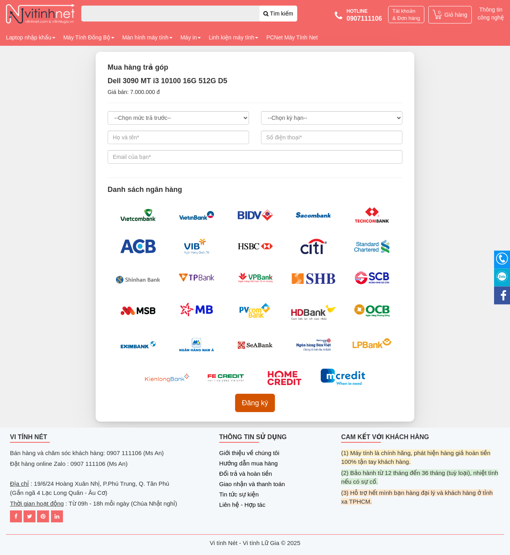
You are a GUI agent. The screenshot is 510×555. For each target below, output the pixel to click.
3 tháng (331, 118)
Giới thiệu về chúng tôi (249, 452)
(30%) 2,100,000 (178, 118)
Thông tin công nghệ (491, 13)
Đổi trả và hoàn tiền (245, 473)
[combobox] (189, 13)
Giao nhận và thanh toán (252, 484)
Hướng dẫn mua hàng (248, 463)
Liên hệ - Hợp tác (242, 504)
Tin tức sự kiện (239, 494)
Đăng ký (255, 403)
